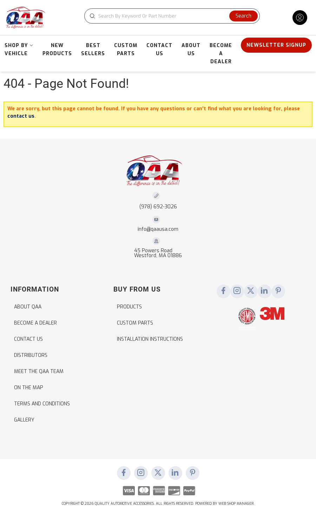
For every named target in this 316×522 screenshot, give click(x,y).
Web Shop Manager (236, 503)
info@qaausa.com (158, 229)
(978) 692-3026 (158, 206)
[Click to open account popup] (299, 17)
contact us (20, 116)
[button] (172, 16)
